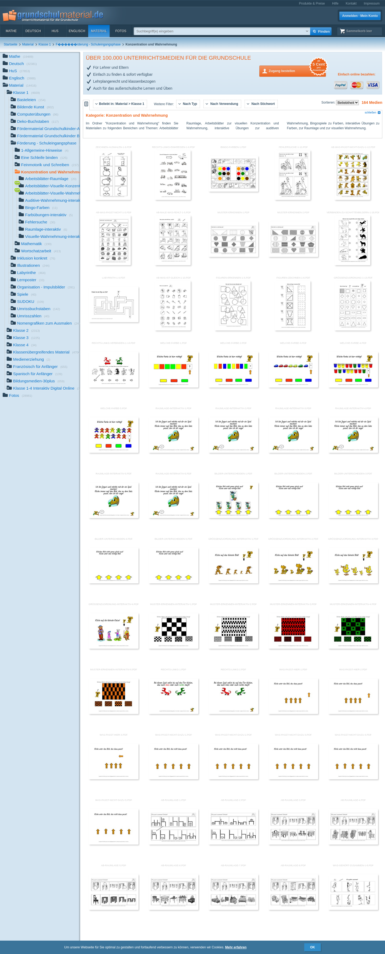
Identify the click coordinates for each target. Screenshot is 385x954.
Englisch (77, 31)
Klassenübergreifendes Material (43, 352)
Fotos (120, 31)
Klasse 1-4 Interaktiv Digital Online (43, 388)
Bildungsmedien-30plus (35, 381)
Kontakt (351, 3)
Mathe (11, 31)
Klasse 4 (22, 345)
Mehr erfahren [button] (236, 947)
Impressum (372, 3)
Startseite (10, 44)
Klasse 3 (23, 338)
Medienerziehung (28, 359)
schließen (373, 112)
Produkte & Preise (312, 3)
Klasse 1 (44, 44)
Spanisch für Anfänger (34, 374)
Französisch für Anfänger (37, 367)
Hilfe (335, 3)
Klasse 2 (23, 331)
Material (99, 31)
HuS (55, 31)
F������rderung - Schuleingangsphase (88, 44)
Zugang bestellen (297, 70)
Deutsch (33, 31)
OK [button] (312, 947)
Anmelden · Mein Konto (360, 16)
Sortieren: (328, 102)
